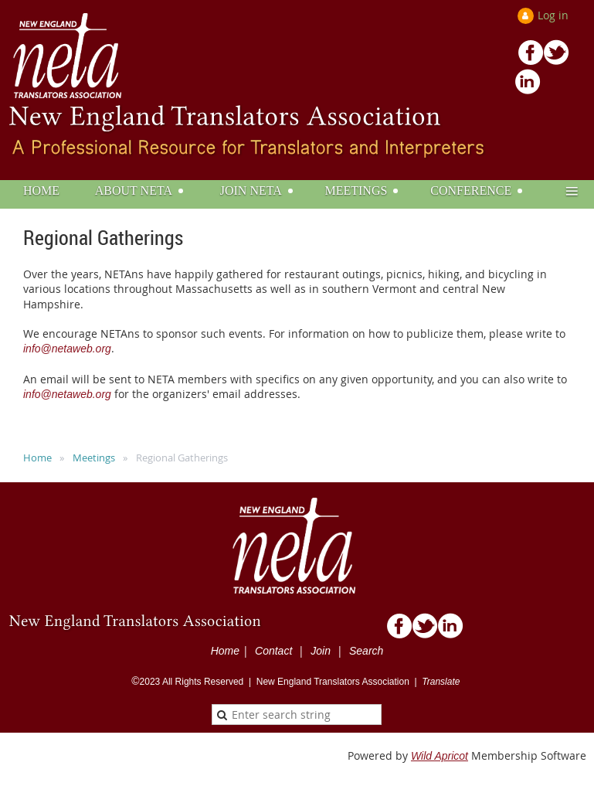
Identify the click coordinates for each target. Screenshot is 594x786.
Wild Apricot (439, 756)
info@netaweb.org (67, 348)
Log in (553, 15)
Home (37, 457)
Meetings (94, 457)
